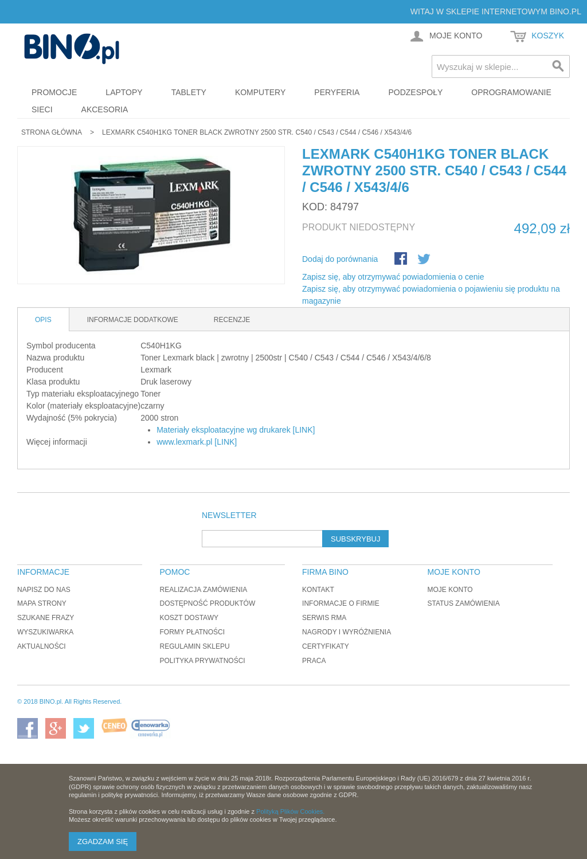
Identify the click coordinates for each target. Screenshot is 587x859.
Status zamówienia (463, 603)
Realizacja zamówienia (204, 590)
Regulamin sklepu (195, 646)
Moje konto (449, 590)
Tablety (188, 92)
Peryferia (336, 92)
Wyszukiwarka (45, 632)
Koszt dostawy (189, 618)
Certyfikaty (325, 646)
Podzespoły (415, 92)
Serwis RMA (324, 618)
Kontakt (318, 590)
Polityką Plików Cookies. (290, 811)
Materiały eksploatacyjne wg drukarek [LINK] (235, 429)
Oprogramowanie (511, 92)
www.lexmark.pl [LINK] (196, 441)
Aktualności (41, 646)
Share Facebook (401, 259)
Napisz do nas (44, 590)
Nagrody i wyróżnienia (346, 632)
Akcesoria (104, 109)
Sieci (42, 109)
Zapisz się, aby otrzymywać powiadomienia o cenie (393, 276)
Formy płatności (192, 632)
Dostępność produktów (208, 603)
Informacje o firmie (340, 603)
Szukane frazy (45, 618)
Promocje (54, 92)
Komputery (260, 92)
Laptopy (123, 92)
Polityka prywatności (202, 661)
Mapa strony (41, 603)
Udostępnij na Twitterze (424, 259)
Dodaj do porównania (340, 259)
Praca (314, 661)
